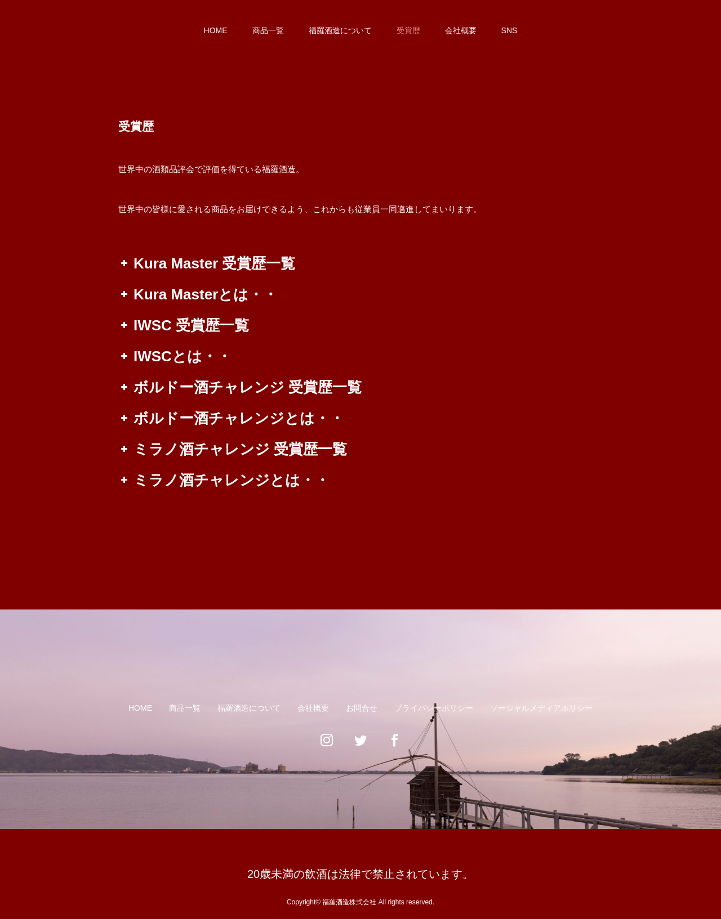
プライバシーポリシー (433, 707)
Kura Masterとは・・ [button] (198, 294)
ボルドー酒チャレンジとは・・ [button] (231, 418)
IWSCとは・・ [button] (175, 356)
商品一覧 (268, 30)
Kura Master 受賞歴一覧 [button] (207, 263)
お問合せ (361, 707)
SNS (509, 30)
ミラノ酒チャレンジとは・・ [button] (224, 480)
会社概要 (461, 30)
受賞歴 (408, 30)
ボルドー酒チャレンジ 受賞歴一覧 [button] (240, 387)
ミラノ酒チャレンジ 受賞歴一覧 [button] (232, 449)
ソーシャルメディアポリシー (541, 707)
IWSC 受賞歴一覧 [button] (183, 325)
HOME (216, 30)
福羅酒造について (340, 30)
